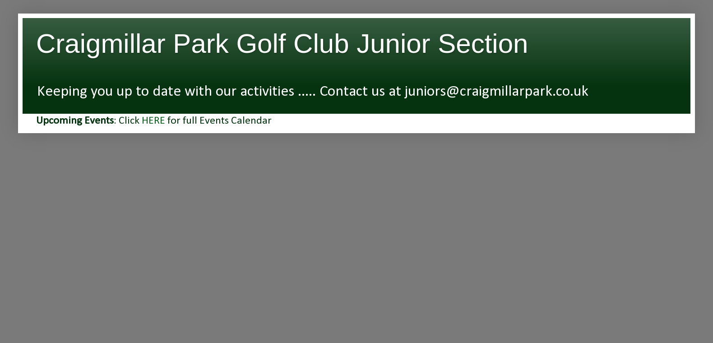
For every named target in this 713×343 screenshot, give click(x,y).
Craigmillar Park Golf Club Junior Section (282, 43)
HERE (153, 121)
